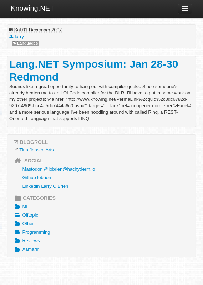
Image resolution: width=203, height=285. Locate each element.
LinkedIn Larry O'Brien (45, 186)
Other (23, 224)
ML (21, 206)
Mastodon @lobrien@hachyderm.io (58, 169)
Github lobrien (36, 177)
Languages (25, 43)
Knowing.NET (32, 8)
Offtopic (25, 215)
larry (16, 36)
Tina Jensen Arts (36, 149)
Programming (31, 232)
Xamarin (26, 249)
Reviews (26, 241)
